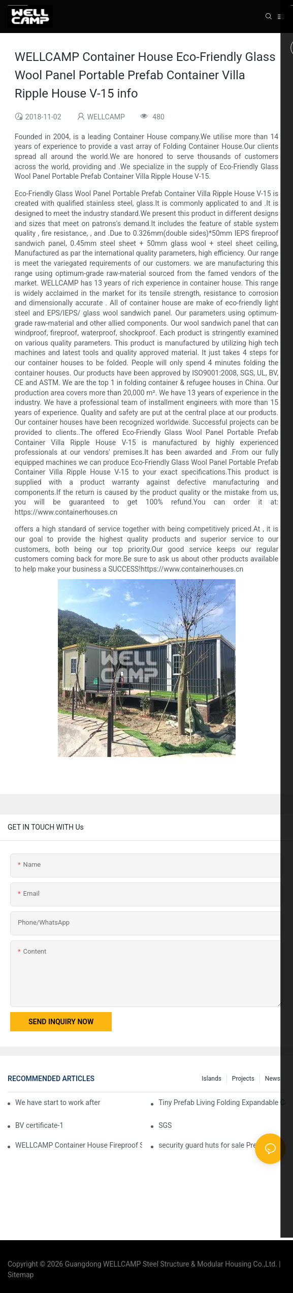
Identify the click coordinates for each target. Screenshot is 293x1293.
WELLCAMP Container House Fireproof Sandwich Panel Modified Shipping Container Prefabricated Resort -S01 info (78, 1145)
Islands (211, 1078)
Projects (243, 1078)
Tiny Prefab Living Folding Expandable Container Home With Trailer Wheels (221, 1102)
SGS (165, 1125)
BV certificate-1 (39, 1125)
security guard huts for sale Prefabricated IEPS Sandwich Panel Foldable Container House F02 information (221, 1145)
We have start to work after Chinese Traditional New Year (58, 1102)
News (272, 1078)
